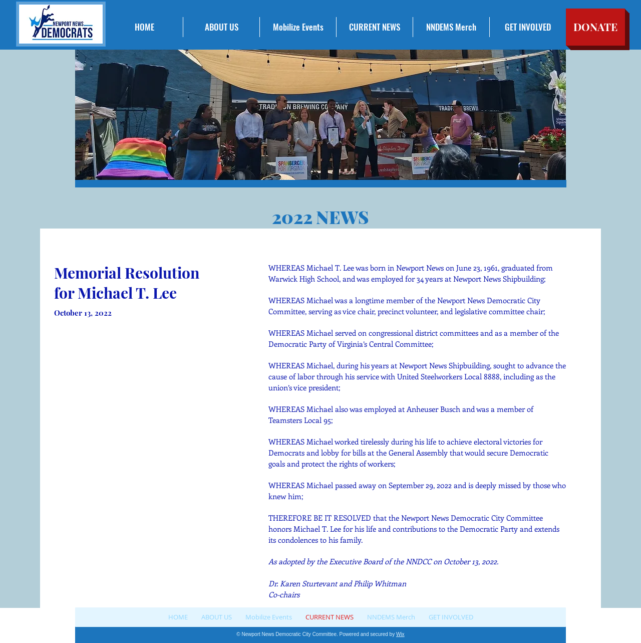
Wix (400, 634)
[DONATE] (595, 27)
